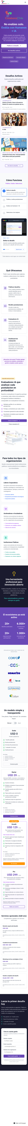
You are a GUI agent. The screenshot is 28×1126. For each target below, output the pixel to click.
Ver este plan (14, 863)
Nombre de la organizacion (10, 1049)
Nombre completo (8, 1038)
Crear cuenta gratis (14, 1056)
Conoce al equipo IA (14, 420)
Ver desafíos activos (14, 50)
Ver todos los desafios (14, 165)
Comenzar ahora (14, 816)
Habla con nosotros (14, 906)
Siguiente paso (20, 249)
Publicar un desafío (14, 45)
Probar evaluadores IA (14, 424)
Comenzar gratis (14, 764)
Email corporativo (8, 1044)
